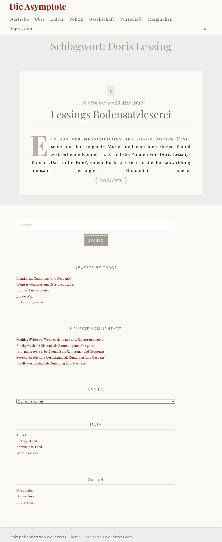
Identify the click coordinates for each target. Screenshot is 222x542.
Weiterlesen (111, 179)
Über (39, 19)
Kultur (57, 19)
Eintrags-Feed (26, 441)
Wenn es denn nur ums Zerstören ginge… (45, 284)
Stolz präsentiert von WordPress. (38, 537)
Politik (76, 19)
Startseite (19, 19)
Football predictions (31, 357)
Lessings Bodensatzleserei (111, 114)
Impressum (20, 29)
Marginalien (160, 19)
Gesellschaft (101, 19)
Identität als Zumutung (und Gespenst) (43, 278)
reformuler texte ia (29, 351)
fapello (21, 363)
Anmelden (23, 435)
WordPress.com (119, 537)
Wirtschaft (131, 19)
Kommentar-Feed (29, 447)
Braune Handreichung (32, 290)
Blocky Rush (25, 346)
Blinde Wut (24, 296)
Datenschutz (25, 496)
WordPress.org (27, 453)
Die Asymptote (37, 6)
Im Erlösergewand (29, 302)
